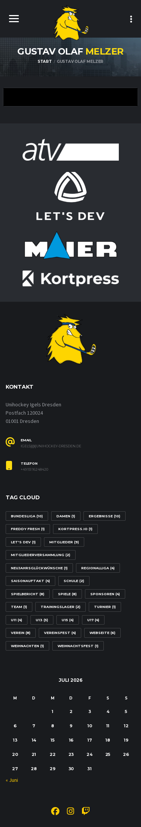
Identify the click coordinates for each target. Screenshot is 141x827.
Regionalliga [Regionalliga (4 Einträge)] (98, 568)
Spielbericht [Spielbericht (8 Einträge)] (27, 594)
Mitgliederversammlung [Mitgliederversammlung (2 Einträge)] (40, 555)
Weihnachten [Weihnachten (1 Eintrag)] (27, 646)
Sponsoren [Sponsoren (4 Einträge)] (105, 594)
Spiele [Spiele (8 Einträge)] (67, 594)
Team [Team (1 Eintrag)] (19, 607)
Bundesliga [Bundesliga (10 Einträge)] (27, 516)
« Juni (12, 780)
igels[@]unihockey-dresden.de (51, 446)
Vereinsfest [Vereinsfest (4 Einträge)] (60, 633)
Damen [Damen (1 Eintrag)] (65, 516)
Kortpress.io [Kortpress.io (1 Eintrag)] (75, 529)
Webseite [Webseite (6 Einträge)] (102, 633)
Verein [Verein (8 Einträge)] (20, 633)
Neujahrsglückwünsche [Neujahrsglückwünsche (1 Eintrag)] (39, 568)
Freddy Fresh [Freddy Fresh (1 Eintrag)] (28, 529)
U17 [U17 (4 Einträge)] (93, 620)
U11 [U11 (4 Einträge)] (16, 620)
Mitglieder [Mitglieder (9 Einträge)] (64, 542)
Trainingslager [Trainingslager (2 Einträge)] (60, 607)
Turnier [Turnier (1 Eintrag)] (105, 607)
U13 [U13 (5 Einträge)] (42, 620)
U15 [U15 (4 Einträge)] (68, 620)
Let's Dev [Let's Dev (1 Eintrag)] (23, 542)
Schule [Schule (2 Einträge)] (74, 581)
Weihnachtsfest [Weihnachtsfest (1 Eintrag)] (78, 646)
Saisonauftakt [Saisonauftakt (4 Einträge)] (30, 581)
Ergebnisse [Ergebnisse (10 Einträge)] (104, 516)
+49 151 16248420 (34, 469)
